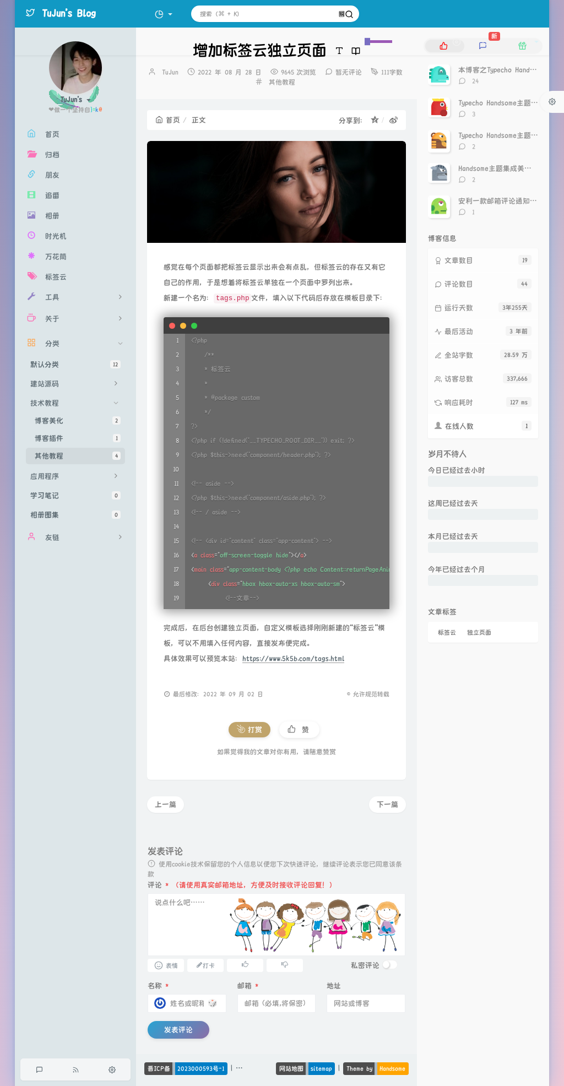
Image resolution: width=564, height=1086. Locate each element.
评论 (158, 885)
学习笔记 (75, 495)
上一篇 (165, 804)
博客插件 (78, 438)
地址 (334, 986)
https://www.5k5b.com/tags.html (293, 659)
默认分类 (75, 364)
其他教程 (78, 456)
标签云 (447, 632)
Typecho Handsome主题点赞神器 (509, 103)
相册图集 (75, 515)
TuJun (170, 72)
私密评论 (365, 965)
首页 (167, 120)
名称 (158, 986)
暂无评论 (348, 72)
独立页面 (479, 632)
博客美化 (78, 420)
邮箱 (247, 986)
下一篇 (387, 804)
